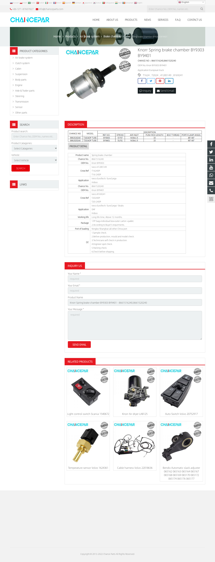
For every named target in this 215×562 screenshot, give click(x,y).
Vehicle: (15, 155)
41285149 (165, 75)
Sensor (19, 107)
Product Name (75, 297)
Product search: (19, 131)
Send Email (165, 90)
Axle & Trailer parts (24, 90)
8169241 (178, 75)
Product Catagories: (21, 143)
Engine (18, 85)
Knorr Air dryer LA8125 (135, 414)
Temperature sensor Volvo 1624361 (88, 468)
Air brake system (24, 57)
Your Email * (74, 285)
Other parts (21, 112)
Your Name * (74, 273)
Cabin (18, 68)
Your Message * (76, 309)
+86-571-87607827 (23, 9)
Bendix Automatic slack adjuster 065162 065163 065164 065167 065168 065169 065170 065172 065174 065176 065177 (181, 473)
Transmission (22, 101)
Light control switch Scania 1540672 (88, 414)
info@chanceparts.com (51, 9)
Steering (19, 96)
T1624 (146, 75)
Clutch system (22, 63)
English (183, 2)
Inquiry (145, 90)
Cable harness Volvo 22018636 (134, 468)
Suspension (21, 74)
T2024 (155, 75)
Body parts (20, 79)
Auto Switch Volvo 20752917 (181, 414)
